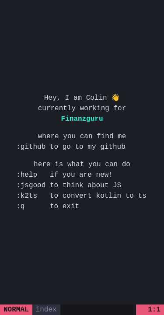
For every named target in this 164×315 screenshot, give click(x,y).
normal (16, 310)
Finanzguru (82, 119)
